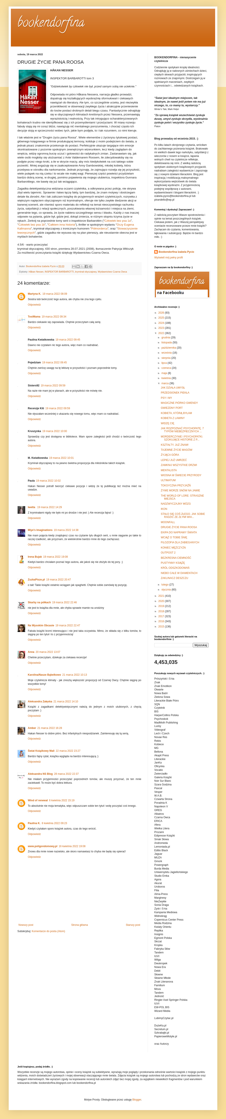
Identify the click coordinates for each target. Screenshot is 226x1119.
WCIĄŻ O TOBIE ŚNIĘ (174, 537)
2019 (161, 606)
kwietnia (166, 378)
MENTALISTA (169, 470)
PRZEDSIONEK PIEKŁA (175, 392)
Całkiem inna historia (61, 224)
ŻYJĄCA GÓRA (170, 454)
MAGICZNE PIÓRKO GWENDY (179, 402)
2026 (161, 312)
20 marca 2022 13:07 (48, 651)
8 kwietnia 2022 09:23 (54, 823)
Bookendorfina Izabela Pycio (176, 251)
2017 (161, 616)
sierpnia (166, 357)
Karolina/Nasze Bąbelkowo (44, 674)
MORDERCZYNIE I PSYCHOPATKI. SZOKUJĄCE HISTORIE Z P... (182, 438)
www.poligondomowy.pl (42, 846)
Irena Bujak (35, 556)
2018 (161, 611)
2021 (161, 595)
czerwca (166, 367)
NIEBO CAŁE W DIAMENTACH (179, 573)
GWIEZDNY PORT (172, 407)
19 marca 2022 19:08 (55, 556)
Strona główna (79, 924)
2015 (161, 626)
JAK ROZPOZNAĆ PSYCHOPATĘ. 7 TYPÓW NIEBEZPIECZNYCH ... (182, 430)
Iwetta (32, 507)
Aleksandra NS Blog (40, 773)
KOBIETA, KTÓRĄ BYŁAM (176, 413)
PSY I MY (166, 397)
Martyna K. (34, 293)
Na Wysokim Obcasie (41, 625)
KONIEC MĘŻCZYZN (173, 547)
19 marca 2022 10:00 (54, 431)
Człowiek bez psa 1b (31, 224)
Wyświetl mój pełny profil (168, 257)
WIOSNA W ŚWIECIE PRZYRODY (181, 475)
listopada (167, 342)
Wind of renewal (38, 800)
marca (165, 383)
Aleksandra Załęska (40, 701)
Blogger (136, 1099)
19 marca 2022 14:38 (66, 530)
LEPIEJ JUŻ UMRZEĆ (174, 460)
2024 (161, 322)
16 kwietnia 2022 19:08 (72, 846)
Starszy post (133, 924)
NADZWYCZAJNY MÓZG (176, 503)
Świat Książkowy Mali (41, 750)
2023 (161, 327)
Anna (31, 651)
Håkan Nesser (36, 271)
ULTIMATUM (168, 480)
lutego (165, 584)
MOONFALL (168, 522)
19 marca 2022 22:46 (64, 602)
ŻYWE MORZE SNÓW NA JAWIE (180, 490)
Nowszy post (25, 924)
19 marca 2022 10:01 (61, 457)
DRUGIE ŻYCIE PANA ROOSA (179, 527)
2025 (161, 317)
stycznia (166, 589)
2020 (161, 601)
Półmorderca (99, 228)
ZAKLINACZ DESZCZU (174, 578)
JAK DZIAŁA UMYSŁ (173, 387)
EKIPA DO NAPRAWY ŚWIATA (179, 532)
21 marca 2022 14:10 (65, 701)
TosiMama (34, 316)
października (169, 347)
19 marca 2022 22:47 (67, 625)
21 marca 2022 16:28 (49, 728)
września (167, 352)
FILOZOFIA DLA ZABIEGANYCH (180, 542)
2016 (161, 621)
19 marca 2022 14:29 (49, 507)
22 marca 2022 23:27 (68, 750)
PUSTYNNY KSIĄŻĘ (173, 562)
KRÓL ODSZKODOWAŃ (175, 567)
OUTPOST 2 (168, 552)
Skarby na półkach (39, 602)
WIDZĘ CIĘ (167, 423)
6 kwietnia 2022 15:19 (62, 800)
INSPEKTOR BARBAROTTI (59, 271)
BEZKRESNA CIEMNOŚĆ (176, 557)
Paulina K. (34, 823)
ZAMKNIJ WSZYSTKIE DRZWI (179, 465)
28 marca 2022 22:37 (66, 773)
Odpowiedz (34, 304)
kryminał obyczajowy (85, 271)
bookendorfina (51, 23)
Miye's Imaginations (40, 530)
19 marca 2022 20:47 (58, 579)
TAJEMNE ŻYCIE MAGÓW (176, 449)
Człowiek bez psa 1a (117, 220)
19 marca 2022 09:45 (67, 339)
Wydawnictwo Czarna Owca (112, 271)
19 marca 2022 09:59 (53, 385)
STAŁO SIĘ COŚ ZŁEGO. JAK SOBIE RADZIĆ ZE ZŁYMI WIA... (183, 515)
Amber (32, 728)
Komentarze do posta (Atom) (48, 931)
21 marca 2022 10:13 (74, 674)
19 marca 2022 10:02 (48, 480)
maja (164, 373)
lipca (164, 362)
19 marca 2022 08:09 (54, 293)
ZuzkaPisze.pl (36, 579)
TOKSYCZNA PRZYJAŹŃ (176, 485)
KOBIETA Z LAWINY (173, 418)
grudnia (166, 337)
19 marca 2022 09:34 (54, 316)
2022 (161, 333)
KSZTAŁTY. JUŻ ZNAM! (175, 444)
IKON (164, 508)
